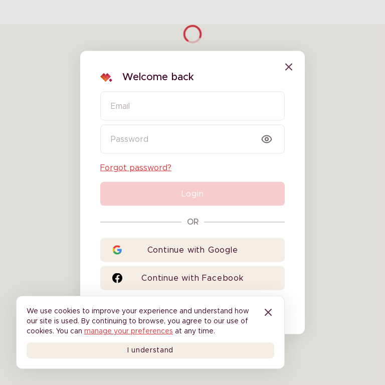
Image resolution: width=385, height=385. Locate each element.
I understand (150, 350)
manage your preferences (128, 331)
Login (192, 194)
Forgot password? (135, 168)
